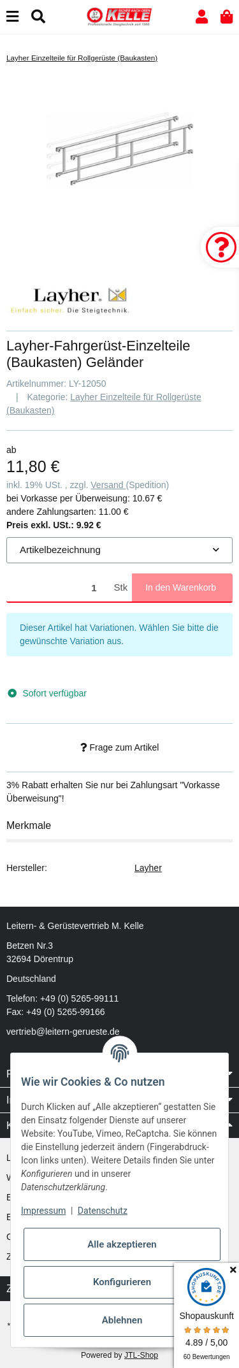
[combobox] (119, 550)
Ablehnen (122, 1320)
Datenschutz (102, 1211)
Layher (148, 868)
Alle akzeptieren (121, 1244)
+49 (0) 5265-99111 (79, 998)
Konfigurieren (122, 1282)
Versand (108, 485)
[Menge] (58, 587)
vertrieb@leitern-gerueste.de (63, 1031)
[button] (202, 16)
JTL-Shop (141, 1355)
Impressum (43, 1211)
